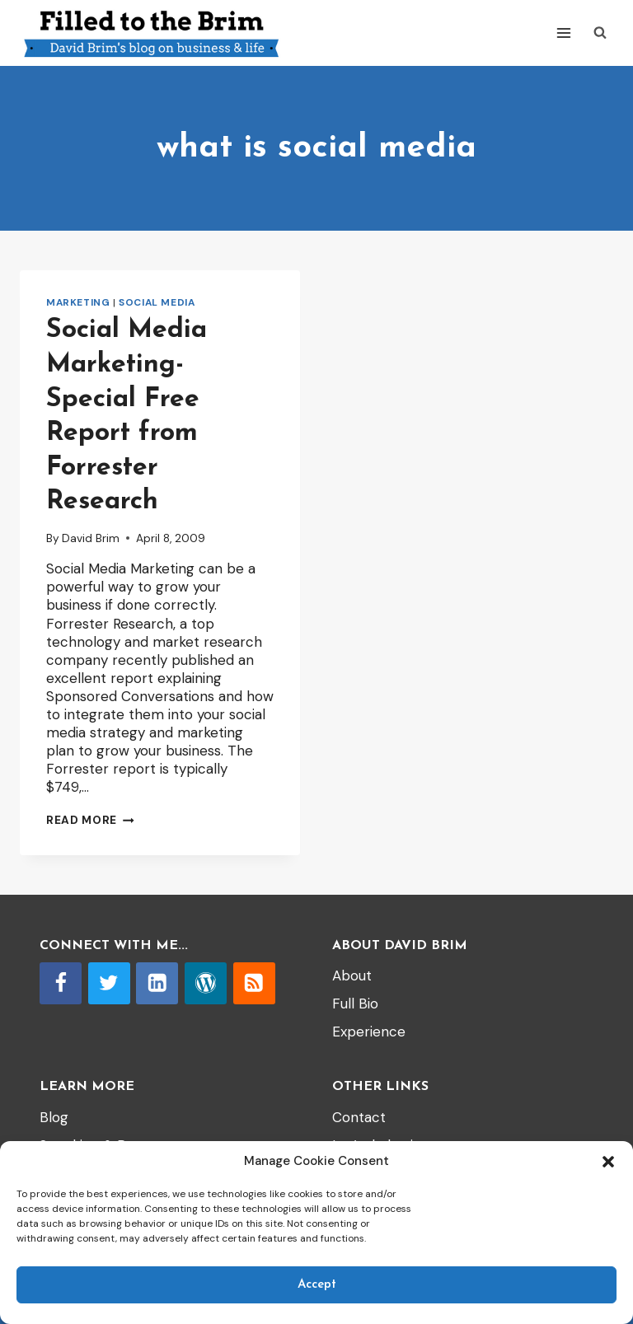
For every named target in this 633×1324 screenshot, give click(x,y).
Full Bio (355, 1003)
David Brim (91, 538)
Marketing (78, 302)
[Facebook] (61, 983)
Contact (359, 1117)
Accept (317, 1285)
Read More (90, 820)
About (352, 975)
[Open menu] (563, 32)
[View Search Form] (600, 33)
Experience (369, 1031)
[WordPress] (206, 983)
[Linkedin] (157, 983)
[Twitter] (109, 983)
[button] (608, 1161)
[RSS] (254, 983)
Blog (54, 1117)
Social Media (157, 302)
